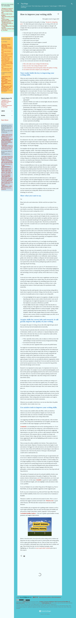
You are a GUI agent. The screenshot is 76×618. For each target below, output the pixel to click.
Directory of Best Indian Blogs (5, 45)
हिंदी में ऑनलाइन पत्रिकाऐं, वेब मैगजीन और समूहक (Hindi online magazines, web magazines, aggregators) (7, 142)
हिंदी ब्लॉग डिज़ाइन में (6, 166)
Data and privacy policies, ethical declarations (50, 597)
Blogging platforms (6, 22)
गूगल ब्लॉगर (6, 157)
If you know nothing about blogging (7, 183)
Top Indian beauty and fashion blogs (7, 54)
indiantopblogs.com (46, 603)
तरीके (9, 172)
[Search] (72, 4)
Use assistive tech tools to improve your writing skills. (36, 69)
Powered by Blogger (45, 611)
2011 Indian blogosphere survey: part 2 (6, 83)
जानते (8, 182)
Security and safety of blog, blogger (7, 24)
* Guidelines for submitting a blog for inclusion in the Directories (6, 102)
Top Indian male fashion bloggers (5, 60)
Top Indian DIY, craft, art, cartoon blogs (6, 69)
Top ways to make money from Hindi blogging (6, 174)
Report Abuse (4, 120)
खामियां (2, 168)
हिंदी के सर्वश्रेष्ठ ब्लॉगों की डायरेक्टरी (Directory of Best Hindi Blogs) (6, 136)
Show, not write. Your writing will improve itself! (35, 65)
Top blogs (24, 4)
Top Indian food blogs (7, 62)
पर (1, 164)
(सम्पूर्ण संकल (4, 178)
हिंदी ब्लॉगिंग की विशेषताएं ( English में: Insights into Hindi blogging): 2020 (7, 147)
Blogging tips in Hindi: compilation (7, 178)
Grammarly (23, 426)
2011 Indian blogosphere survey (6, 80)
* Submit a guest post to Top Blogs (6, 106)
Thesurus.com (49, 500)
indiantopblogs (26, 601)
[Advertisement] (68, 33)
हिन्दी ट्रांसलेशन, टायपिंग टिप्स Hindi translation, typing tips (6, 188)
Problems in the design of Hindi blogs (6, 169)
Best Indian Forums (7, 47)
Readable (39, 480)
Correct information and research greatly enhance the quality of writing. (40, 67)
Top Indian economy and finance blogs (6, 57)
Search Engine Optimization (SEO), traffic (7, 20)
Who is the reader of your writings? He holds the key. (36, 63)
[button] (58, 14)
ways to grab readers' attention (43, 548)
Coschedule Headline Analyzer (28, 513)
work (20, 601)
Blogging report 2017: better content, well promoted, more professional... (6, 88)
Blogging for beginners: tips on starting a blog (7, 9)
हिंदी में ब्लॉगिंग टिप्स (6, 176)
